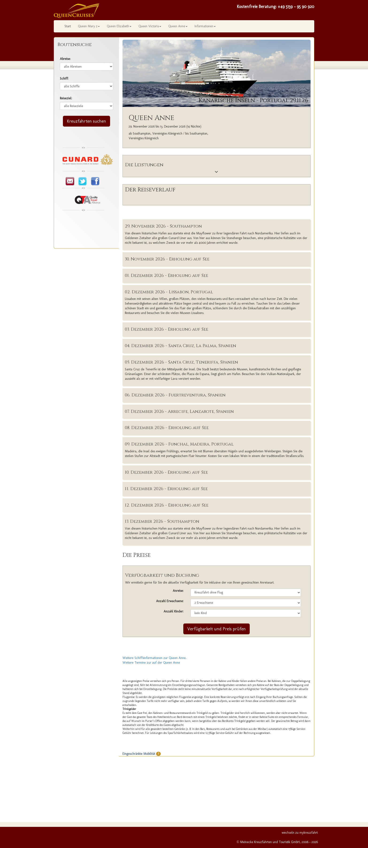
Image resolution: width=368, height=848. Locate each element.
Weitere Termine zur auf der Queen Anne (151, 663)
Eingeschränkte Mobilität (142, 754)
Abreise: (65, 59)
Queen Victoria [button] (149, 26)
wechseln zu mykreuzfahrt (300, 833)
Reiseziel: (66, 98)
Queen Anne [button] (178, 26)
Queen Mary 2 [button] (89, 26)
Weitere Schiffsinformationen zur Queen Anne (154, 658)
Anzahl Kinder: (174, 611)
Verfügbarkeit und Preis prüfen (216, 628)
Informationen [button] (205, 26)
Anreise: (178, 591)
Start (68, 26)
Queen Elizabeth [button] (119, 26)
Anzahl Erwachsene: (170, 601)
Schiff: (64, 79)
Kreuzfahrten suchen (86, 121)
